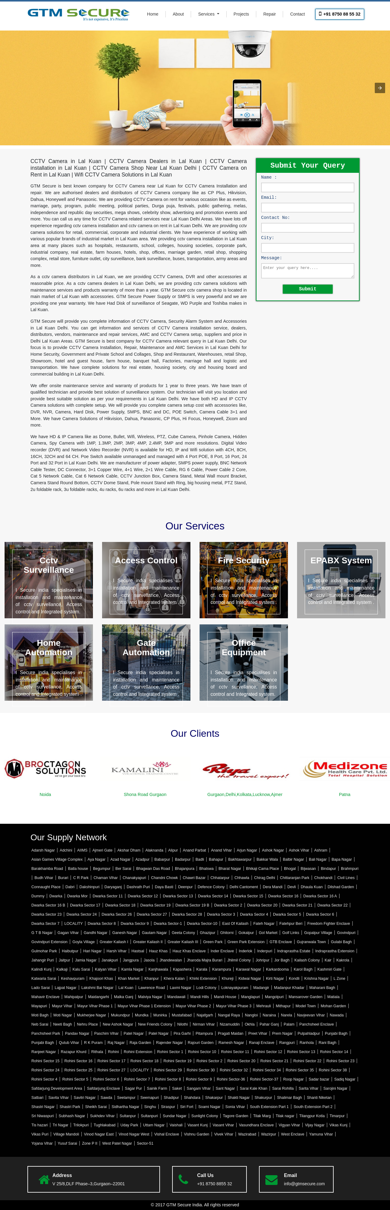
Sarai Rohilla (283, 1088)
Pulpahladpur (309, 1033)
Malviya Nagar (150, 997)
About (178, 14)
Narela (286, 1015)
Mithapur (283, 1006)
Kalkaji (62, 969)
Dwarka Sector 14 (213, 896)
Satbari (37, 1098)
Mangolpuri (274, 997)
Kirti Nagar (275, 978)
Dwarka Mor (77, 896)
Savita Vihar (58, 1098)
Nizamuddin (230, 1024)
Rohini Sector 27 (112, 1070)
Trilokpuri (81, 1125)
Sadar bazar (319, 1079)
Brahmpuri (350, 869)
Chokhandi (323, 878)
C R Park (81, 878)
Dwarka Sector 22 (332, 905)
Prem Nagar (282, 1033)
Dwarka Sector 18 (120, 905)
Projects (241, 14)
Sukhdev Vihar (102, 1116)
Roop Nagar (293, 1079)
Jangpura (131, 960)
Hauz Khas (158, 951)
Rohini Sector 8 (168, 1079)
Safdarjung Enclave (103, 1088)
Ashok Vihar (299, 850)
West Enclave (292, 1134)
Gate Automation (146, 647)
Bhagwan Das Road (153, 869)
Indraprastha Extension (334, 951)
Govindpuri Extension (49, 942)
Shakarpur (214, 1098)
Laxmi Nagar (180, 988)
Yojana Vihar (42, 1143)
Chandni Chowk (164, 878)
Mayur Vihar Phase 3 (233, 1006)
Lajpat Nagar (65, 988)
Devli (291, 887)
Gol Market (268, 933)
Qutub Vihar (69, 1043)
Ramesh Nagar (231, 1043)
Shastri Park (69, 1107)
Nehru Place (87, 1024)
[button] (380, 88)
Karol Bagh (303, 969)
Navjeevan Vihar (311, 1015)
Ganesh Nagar (124, 933)
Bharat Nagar (229, 869)
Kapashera (182, 969)
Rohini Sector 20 (241, 1061)
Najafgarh (205, 1015)
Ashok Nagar (273, 850)
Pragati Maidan (230, 1033)
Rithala (97, 1052)
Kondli (294, 978)
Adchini (66, 850)
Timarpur (337, 1116)
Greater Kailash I (114, 942)
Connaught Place (46, 887)
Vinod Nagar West (134, 1134)
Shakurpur (263, 1098)
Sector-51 (145, 1143)
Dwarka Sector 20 (262, 905)
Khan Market (129, 978)
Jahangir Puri (42, 960)
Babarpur (162, 859)
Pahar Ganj (269, 1024)
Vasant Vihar (223, 1125)
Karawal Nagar (248, 969)
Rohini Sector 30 (201, 1070)
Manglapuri (250, 997)
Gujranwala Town (311, 942)
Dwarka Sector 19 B (192, 905)
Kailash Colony (307, 960)
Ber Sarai (123, 869)
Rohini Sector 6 (106, 1079)
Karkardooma (277, 969)
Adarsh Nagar (43, 850)
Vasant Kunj (197, 1125)
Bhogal (290, 869)
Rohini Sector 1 (170, 1052)
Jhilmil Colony (239, 960)
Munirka (160, 1015)
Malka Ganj (123, 997)
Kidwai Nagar (250, 978)
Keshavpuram (72, 978)
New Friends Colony (155, 1024)
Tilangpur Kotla (311, 1116)
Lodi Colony (206, 988)
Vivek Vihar (223, 1134)
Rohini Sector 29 (168, 1070)
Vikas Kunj (338, 1125)
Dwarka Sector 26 (117, 914)
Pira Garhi (182, 1033)
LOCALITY (73, 923)
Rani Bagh (327, 1043)
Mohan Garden (333, 1006)
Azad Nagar (120, 859)
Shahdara (192, 1098)
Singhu (150, 1107)
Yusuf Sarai (67, 1143)
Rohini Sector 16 (78, 1061)
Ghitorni (227, 933)
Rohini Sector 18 (144, 1061)
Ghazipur (207, 933)
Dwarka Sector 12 (143, 896)
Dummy (37, 896)
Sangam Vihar (199, 1088)
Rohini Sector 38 (333, 1070)
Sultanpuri (149, 1116)
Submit (308, 288)
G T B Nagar (42, 933)
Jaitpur (64, 960)
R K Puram (93, 1043)
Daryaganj (113, 887)
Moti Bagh (39, 1015)
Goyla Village (84, 942)
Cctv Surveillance (49, 565)
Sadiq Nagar (344, 1079)
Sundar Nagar (174, 1116)
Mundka (141, 1015)
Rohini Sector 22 (307, 1061)
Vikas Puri (39, 1134)
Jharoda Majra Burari (204, 960)
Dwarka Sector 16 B (48, 905)
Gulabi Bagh (341, 942)
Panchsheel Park (45, 1033)
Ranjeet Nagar (43, 1052)
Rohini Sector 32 (234, 1070)
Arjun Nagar (247, 850)
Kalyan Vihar (105, 969)
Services (207, 14)
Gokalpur (246, 933)
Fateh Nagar (264, 923)
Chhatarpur (220, 878)
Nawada (337, 1015)
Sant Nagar (225, 1088)
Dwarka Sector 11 (108, 896)
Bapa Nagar (342, 859)
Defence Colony (211, 887)
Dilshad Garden (341, 887)
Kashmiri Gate (329, 969)
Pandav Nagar (77, 1033)
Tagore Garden (235, 1116)
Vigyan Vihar (289, 1125)
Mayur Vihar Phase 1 (95, 1006)
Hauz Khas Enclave (189, 951)
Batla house (78, 869)
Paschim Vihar (106, 1033)
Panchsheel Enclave (317, 1024)
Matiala (333, 997)
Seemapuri (149, 1098)
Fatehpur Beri (291, 923)
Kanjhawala (158, 969)
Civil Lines (346, 878)
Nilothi (182, 1024)
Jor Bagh (281, 960)
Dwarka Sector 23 (46, 914)
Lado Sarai (40, 988)
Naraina (269, 1015)
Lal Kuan (126, 988)
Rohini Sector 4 (44, 1079)
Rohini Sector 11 (235, 1052)
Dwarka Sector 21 (297, 905)
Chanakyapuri (134, 878)
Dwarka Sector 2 (228, 905)
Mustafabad (182, 1015)
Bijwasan (308, 869)
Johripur (262, 960)
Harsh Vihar (117, 951)
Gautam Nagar (154, 933)
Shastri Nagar (43, 1107)
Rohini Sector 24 (45, 1070)
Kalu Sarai (81, 969)
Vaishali (176, 1125)
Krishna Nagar (316, 978)
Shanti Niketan (319, 1098)
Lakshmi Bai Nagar (97, 988)
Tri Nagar (61, 1125)
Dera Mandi (272, 887)
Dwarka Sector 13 (178, 896)
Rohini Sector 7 (137, 1079)
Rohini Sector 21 (274, 1061)
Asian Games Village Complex (57, 859)
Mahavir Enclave (45, 997)
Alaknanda (154, 850)
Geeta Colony (183, 933)
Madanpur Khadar (289, 988)
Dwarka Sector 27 (152, 914)
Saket (177, 1088)
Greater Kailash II (148, 942)
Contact (297, 14)
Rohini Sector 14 (334, 1052)
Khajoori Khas (101, 978)
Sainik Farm (157, 1088)
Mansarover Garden (305, 997)
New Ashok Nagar (118, 1024)
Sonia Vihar (235, 1107)
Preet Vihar (257, 1033)
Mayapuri (39, 1006)
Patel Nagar (134, 1033)
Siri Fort (186, 1107)
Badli (200, 859)
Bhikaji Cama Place (262, 869)
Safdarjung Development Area (56, 1088)
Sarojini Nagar (335, 1088)
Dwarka (55, 896)
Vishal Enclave (166, 1134)
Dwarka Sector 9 (135, 923)
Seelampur (126, 1098)
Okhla (250, 1024)
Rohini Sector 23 (340, 1061)
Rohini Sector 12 (268, 1052)
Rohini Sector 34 (267, 1070)
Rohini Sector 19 (177, 1061)
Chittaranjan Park (294, 878)
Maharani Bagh (322, 988)
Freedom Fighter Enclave (328, 923)
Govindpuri (346, 933)
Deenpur (185, 887)
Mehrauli (263, 1006)
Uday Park (129, 1125)
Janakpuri (109, 960)
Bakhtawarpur (240, 859)
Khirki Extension (203, 978)
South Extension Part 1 (269, 1107)
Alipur (173, 850)
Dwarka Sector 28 (187, 914)
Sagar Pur (133, 1088)
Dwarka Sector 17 (85, 905)
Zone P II (89, 1143)
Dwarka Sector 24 (81, 914)
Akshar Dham (128, 850)
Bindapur (328, 869)
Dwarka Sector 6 (320, 914)
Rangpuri (287, 1043)
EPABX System (341, 560)
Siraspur (168, 1107)
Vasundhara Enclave (256, 1125)
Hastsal (137, 951)
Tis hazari (39, 1125)
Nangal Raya (229, 1015)
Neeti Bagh (62, 1024)
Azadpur (142, 859)
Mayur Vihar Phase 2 (193, 1006)
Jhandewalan (171, 960)
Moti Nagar (62, 1015)
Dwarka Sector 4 (254, 914)
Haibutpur (70, 951)
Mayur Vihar (62, 1006)
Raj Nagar (116, 1043)
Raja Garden (140, 1043)
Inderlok (245, 951)
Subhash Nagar (72, 1116)
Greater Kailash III (183, 942)
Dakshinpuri (90, 887)
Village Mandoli (66, 1134)
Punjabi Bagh (336, 1033)
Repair (269, 14)
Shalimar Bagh (289, 1098)
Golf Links (290, 933)
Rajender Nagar (169, 1043)
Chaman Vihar (106, 878)
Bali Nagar (318, 859)
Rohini (113, 1052)
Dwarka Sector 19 (155, 905)
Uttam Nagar (154, 1125)
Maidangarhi (98, 997)
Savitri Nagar (85, 1098)
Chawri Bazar (194, 878)
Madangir (261, 988)
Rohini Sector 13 (301, 1052)
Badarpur (182, 859)
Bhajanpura (184, 869)
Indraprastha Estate (293, 951)
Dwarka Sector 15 (248, 896)
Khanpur (151, 978)
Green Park (213, 942)
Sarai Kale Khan (253, 1088)
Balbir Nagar (293, 859)
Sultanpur (127, 1116)
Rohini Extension (138, 1052)
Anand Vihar (221, 850)
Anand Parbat (194, 850)
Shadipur (171, 1098)
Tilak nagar (285, 1116)
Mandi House (225, 997)
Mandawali (176, 997)
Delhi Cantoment (244, 887)
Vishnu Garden (196, 1134)
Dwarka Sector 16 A (320, 896)
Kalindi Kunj (41, 969)
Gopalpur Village (318, 933)
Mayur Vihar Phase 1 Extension (144, 1006)
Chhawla (241, 878)
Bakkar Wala (267, 859)
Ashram (320, 850)
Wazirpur (268, 1134)
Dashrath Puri (138, 887)
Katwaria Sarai (43, 978)
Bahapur (216, 859)
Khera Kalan (174, 978)
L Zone (339, 978)
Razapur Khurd (74, 1052)
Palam (289, 1024)
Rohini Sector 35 (300, 1070)
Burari (63, 878)
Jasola (149, 960)
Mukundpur (120, 1015)
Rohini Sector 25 (78, 1070)
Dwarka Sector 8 (102, 923)
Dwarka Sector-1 (168, 923)
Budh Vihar (43, 878)
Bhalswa (206, 869)
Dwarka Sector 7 (45, 923)
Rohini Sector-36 (231, 1079)
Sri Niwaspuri (42, 1116)
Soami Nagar (209, 1107)
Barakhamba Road (47, 869)
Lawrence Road (151, 988)
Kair (328, 960)
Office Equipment (244, 647)
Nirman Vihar (204, 1024)
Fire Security (244, 560)
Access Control (146, 560)
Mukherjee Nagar (91, 1015)
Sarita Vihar (308, 1088)
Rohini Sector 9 (199, 1079)
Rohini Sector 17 (112, 1061)
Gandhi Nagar (96, 933)
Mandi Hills (199, 997)
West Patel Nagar (117, 1143)
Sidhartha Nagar (125, 1107)
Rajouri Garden (201, 1043)
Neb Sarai (39, 1024)
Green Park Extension (246, 942)
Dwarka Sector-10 (202, 923)
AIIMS (82, 850)
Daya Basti (164, 887)
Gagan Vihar (68, 933)
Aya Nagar (96, 859)
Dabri (70, 887)
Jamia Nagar (86, 960)
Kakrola (342, 960)
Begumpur (102, 869)
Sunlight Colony (204, 1116)
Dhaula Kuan (312, 887)
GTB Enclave (281, 942)
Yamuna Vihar (321, 1134)
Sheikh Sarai (96, 1107)
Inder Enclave (222, 951)
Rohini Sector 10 (202, 1052)
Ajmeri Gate (102, 850)
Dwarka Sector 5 (287, 914)
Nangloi (251, 1015)
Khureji (228, 978)
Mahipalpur (73, 997)
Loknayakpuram (234, 988)
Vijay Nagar (314, 1125)
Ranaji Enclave (261, 1043)
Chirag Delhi (264, 878)
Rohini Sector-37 (264, 1079)
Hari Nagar (92, 951)
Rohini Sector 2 (209, 1061)
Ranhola (307, 1043)
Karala (201, 969)
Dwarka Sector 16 (283, 896)
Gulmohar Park (44, 951)
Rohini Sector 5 (75, 1079)
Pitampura (204, 1033)
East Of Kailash (235, 923)
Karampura (221, 969)
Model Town (306, 1006)
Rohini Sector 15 (45, 1061)
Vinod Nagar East (99, 1134)
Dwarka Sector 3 (221, 914)
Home (152, 14)
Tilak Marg (262, 1116)
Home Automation (49, 647)
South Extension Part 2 (313, 1107)
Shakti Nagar (239, 1098)
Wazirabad (247, 1134)
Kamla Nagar (132, 969)
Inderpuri (264, 951)
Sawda (106, 1098)
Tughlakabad (104, 1125)
